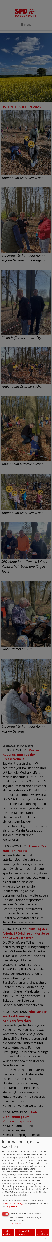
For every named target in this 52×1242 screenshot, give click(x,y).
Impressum (12, 1206)
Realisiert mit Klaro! (42, 1239)
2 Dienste (15, 1223)
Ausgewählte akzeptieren (25, 1232)
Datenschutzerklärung (12, 1203)
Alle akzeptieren (42, 1232)
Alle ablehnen (7, 1232)
